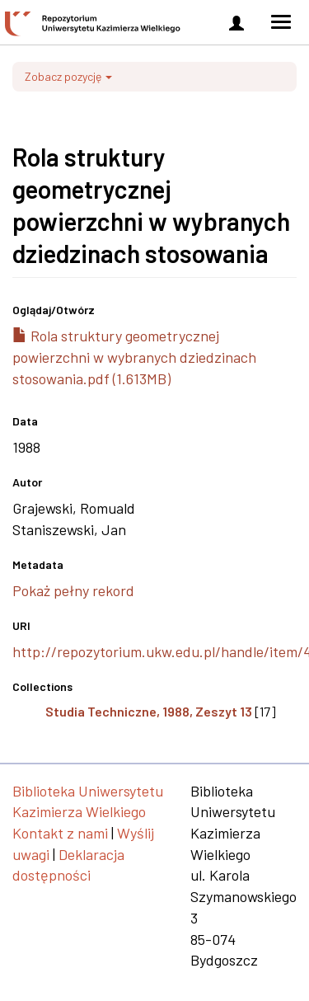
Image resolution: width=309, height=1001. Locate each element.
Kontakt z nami (60, 833)
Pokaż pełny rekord (73, 590)
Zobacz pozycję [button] (68, 76)
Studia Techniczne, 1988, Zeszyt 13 (148, 711)
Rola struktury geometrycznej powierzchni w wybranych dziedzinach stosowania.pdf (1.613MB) (134, 357)
